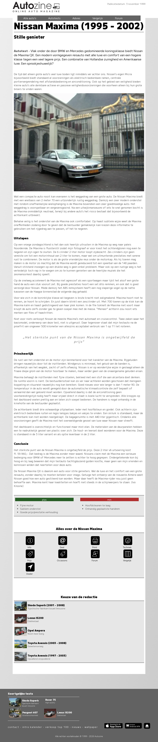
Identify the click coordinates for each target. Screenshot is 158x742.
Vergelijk (97, 18)
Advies (76, 18)
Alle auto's (29, 18)
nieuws (76, 727)
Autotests (54, 18)
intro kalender (32, 727)
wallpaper (91, 727)
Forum (119, 18)
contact (13, 727)
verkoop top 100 (57, 727)
